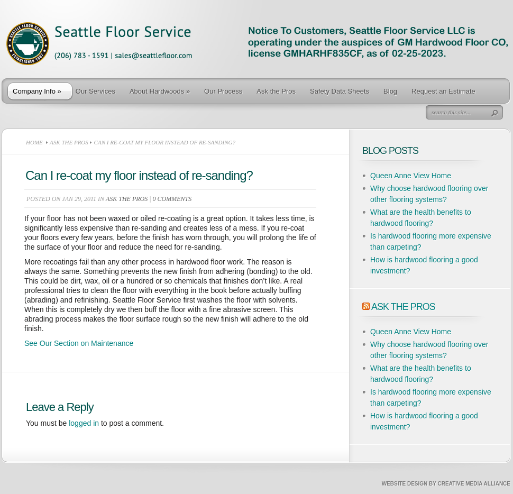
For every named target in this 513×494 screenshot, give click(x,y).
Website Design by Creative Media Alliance (446, 484)
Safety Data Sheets (339, 91)
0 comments (172, 199)
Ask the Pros (276, 91)
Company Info (37, 91)
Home (34, 142)
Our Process (223, 91)
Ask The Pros (403, 306)
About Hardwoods (160, 91)
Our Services (95, 91)
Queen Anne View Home (410, 175)
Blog (390, 91)
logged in (84, 423)
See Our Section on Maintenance (78, 343)
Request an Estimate (443, 91)
